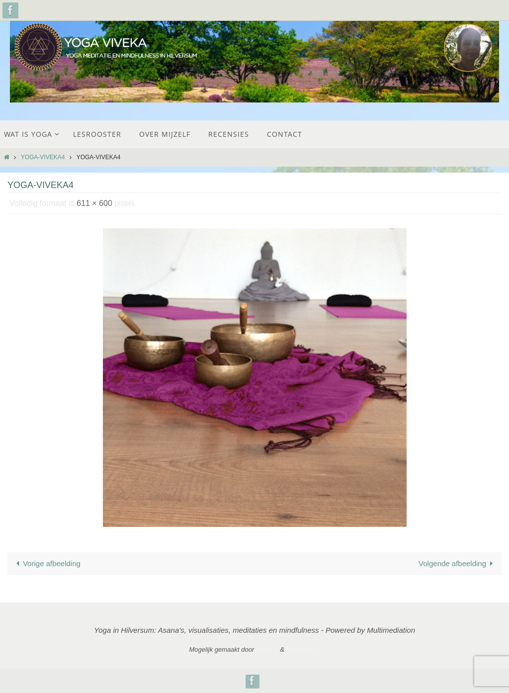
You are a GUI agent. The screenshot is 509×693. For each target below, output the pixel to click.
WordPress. (303, 649)
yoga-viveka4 (43, 157)
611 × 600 (94, 203)
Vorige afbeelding (46, 563)
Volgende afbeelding (458, 563)
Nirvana (267, 649)
